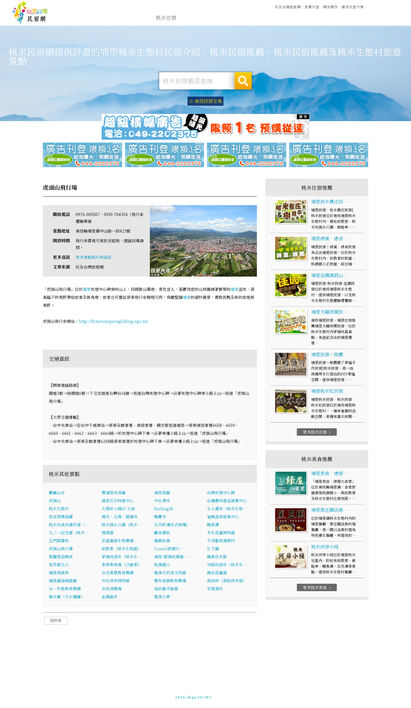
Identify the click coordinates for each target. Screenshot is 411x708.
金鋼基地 (110, 597)
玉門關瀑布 (59, 541)
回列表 (55, 621)
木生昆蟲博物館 (221, 533)
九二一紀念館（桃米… (69, 533)
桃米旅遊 (218, 18)
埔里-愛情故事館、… (173, 557)
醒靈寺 (160, 517)
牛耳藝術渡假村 (221, 541)
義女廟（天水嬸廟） (67, 597)
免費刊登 (312, 6)
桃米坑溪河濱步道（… (69, 525)
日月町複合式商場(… (173, 525)
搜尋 (243, 80)
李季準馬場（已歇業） (122, 565)
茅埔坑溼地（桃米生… (122, 557)
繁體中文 (383, 6)
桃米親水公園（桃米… (122, 525)
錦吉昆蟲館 (217, 573)
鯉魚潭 (213, 525)
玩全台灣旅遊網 (288, 6)
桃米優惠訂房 (381, 18)
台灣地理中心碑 (221, 493)
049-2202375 (268, 693)
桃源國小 (162, 565)
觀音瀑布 (162, 533)
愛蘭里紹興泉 (61, 557)
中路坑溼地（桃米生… (227, 565)
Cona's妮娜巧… (169, 549)
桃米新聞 (297, 21)
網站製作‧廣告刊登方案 (343, 6)
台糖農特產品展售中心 (227, 501)
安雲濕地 (215, 589)
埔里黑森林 (59, 573)
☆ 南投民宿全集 (205, 101)
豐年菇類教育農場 (170, 581)
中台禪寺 (162, 501)
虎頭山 (55, 501)
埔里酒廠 (162, 493)
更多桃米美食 (317, 588)
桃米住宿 (166, 17)
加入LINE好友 (296, 693)
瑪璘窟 (108, 533)
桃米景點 (323, 22)
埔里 (87, 290)
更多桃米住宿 (317, 432)
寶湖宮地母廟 (114, 493)
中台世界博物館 (116, 581)
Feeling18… (165, 509)
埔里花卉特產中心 (118, 501)
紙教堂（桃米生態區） (122, 549)
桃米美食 (245, 19)
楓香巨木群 (217, 557)
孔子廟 (213, 549)
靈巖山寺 (57, 493)
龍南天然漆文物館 (170, 573)
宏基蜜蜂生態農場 (118, 541)
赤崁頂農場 (112, 589)
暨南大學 (162, 597)
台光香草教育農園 (118, 573)
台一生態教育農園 (65, 589)
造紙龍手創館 (166, 589)
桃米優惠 (271, 20)
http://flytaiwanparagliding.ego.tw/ (114, 322)
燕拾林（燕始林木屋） (227, 581)
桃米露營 (192, 18)
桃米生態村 (59, 509)
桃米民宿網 (30, 13)
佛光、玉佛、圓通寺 (120, 517)
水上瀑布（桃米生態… (227, 509)
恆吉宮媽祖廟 (61, 517)
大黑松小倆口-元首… (120, 509)
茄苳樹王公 (59, 565)
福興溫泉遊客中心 (223, 517)
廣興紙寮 (162, 541)
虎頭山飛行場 (61, 549)
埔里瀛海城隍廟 (63, 581)
